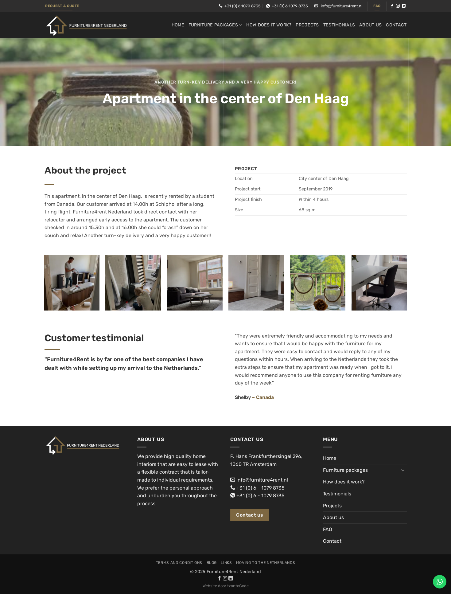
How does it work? (268, 25)
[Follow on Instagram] (398, 6)
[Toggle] (403, 470)
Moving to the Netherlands (265, 563)
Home (178, 25)
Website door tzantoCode (226, 586)
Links (226, 563)
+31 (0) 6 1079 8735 (242, 6)
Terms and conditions (179, 563)
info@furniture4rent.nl (341, 6)
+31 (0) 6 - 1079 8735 (260, 488)
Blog (212, 563)
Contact (396, 25)
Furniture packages (215, 25)
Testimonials (339, 25)
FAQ (327, 529)
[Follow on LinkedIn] (404, 6)
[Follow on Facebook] (392, 6)
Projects (307, 25)
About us (370, 25)
